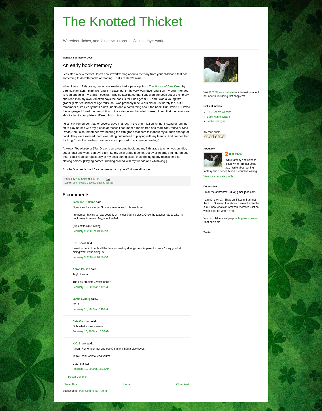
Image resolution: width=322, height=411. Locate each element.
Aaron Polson (81, 269)
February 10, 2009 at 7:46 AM (90, 309)
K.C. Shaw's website (221, 92)
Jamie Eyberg (81, 299)
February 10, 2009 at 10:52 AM (91, 331)
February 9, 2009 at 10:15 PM (90, 231)
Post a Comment (78, 376)
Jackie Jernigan (216, 121)
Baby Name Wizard (218, 116)
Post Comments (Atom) (93, 390)
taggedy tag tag (104, 182)
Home (127, 384)
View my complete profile (218, 176)
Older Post (182, 384)
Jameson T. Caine (84, 202)
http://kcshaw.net (248, 218)
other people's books (84, 182)
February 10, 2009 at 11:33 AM (91, 368)
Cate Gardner (81, 321)
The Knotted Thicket (122, 21)
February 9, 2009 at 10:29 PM (90, 257)
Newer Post (71, 384)
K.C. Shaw (79, 243)
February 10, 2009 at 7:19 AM (90, 287)
